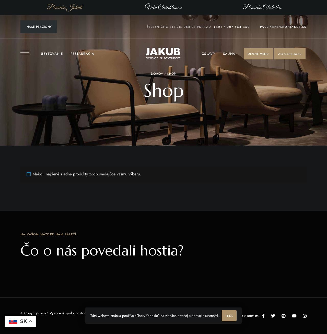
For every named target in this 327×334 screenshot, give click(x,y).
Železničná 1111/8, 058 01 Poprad (179, 27)
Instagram (305, 316)
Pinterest (284, 316)
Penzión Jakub (64, 7)
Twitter (273, 316)
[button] (258, 53)
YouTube (294, 316)
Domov (157, 73)
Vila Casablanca (163, 7)
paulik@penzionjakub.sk (283, 27)
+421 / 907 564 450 (232, 27)
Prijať (229, 315)
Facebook (263, 316)
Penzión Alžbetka (262, 7)
